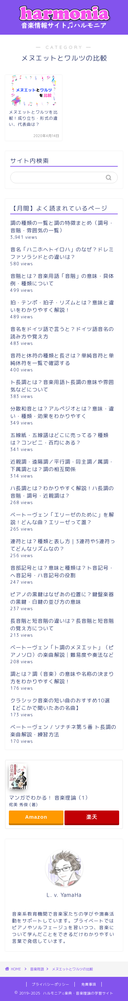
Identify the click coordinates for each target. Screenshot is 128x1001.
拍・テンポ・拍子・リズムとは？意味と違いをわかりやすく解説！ (62, 306)
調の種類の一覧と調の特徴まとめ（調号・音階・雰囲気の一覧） (62, 226)
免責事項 (88, 984)
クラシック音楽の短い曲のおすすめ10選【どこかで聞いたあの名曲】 (60, 704)
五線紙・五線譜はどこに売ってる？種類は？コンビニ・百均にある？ (59, 439)
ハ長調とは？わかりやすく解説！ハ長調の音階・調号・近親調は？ (62, 492)
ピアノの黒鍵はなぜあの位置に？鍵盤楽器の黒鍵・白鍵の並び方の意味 (62, 598)
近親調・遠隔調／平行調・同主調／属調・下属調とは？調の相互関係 (62, 465)
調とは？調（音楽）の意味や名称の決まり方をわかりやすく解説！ (62, 677)
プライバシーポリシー (50, 984)
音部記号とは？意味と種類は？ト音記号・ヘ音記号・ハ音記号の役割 (62, 571)
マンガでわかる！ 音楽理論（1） (49, 797)
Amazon (36, 817)
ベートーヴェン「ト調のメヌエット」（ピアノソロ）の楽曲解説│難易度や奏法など (62, 651)
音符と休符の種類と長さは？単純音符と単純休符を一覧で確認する (62, 359)
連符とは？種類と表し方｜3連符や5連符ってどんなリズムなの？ (62, 545)
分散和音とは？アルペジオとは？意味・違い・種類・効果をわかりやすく (62, 412)
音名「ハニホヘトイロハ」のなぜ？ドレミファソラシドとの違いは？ (62, 253)
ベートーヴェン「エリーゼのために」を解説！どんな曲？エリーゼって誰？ (62, 518)
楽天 (91, 817)
